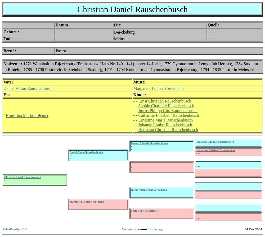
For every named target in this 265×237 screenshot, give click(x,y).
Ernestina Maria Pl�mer (27, 115)
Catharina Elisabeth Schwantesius (215, 150)
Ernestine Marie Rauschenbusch (165, 120)
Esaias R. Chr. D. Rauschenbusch (215, 141)
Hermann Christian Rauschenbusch (168, 129)
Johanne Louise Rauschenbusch (165, 125)
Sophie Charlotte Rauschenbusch (166, 106)
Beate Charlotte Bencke (144, 210)
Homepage (155, 229)
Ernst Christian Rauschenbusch (164, 101)
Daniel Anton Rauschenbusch (28, 88)
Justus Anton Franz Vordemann (149, 189)
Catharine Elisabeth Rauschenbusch (168, 115)
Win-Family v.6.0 (15, 229)
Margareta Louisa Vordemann (158, 88)
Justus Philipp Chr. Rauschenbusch (167, 110)
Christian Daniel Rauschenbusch (22, 177)
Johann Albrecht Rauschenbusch (149, 143)
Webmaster (129, 229)
